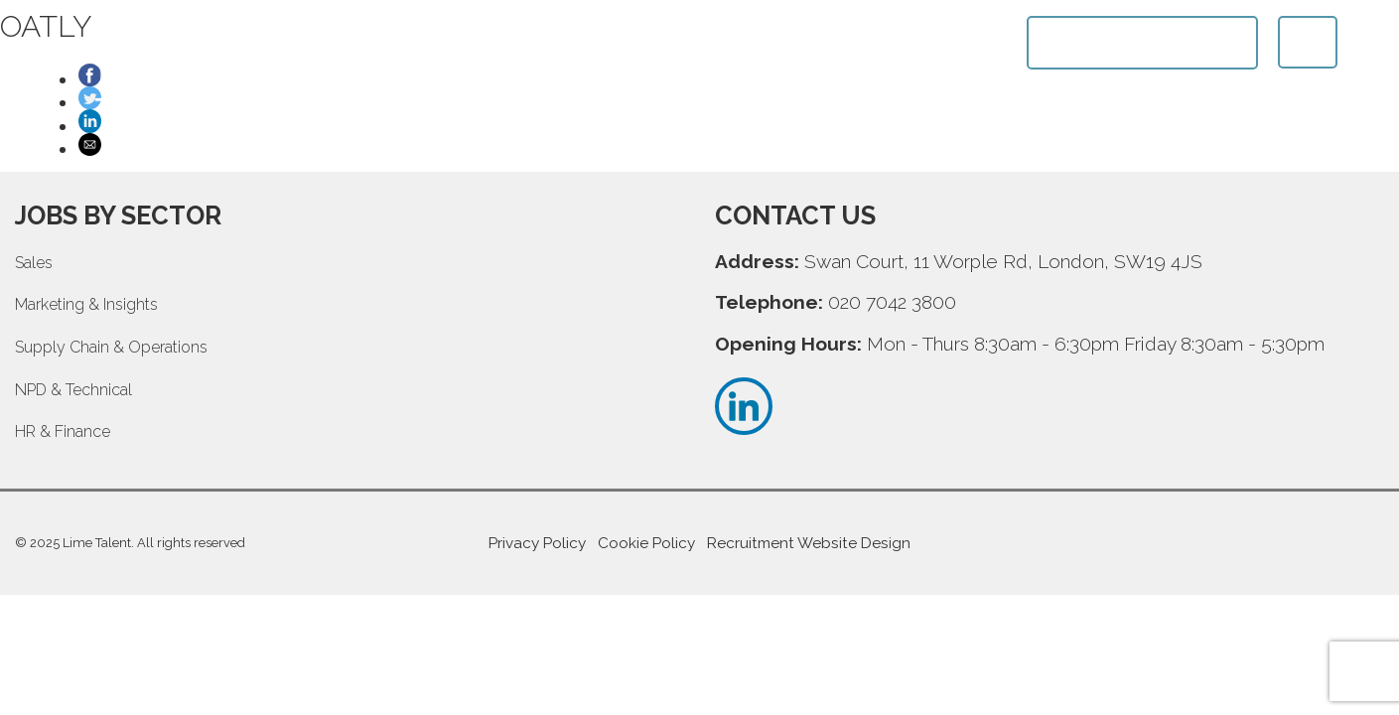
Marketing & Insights (86, 304)
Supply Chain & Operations (111, 347)
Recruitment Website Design (808, 543)
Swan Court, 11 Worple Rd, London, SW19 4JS (1003, 261)
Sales (34, 262)
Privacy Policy (537, 543)
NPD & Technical (73, 389)
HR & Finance (62, 431)
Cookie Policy (646, 543)
